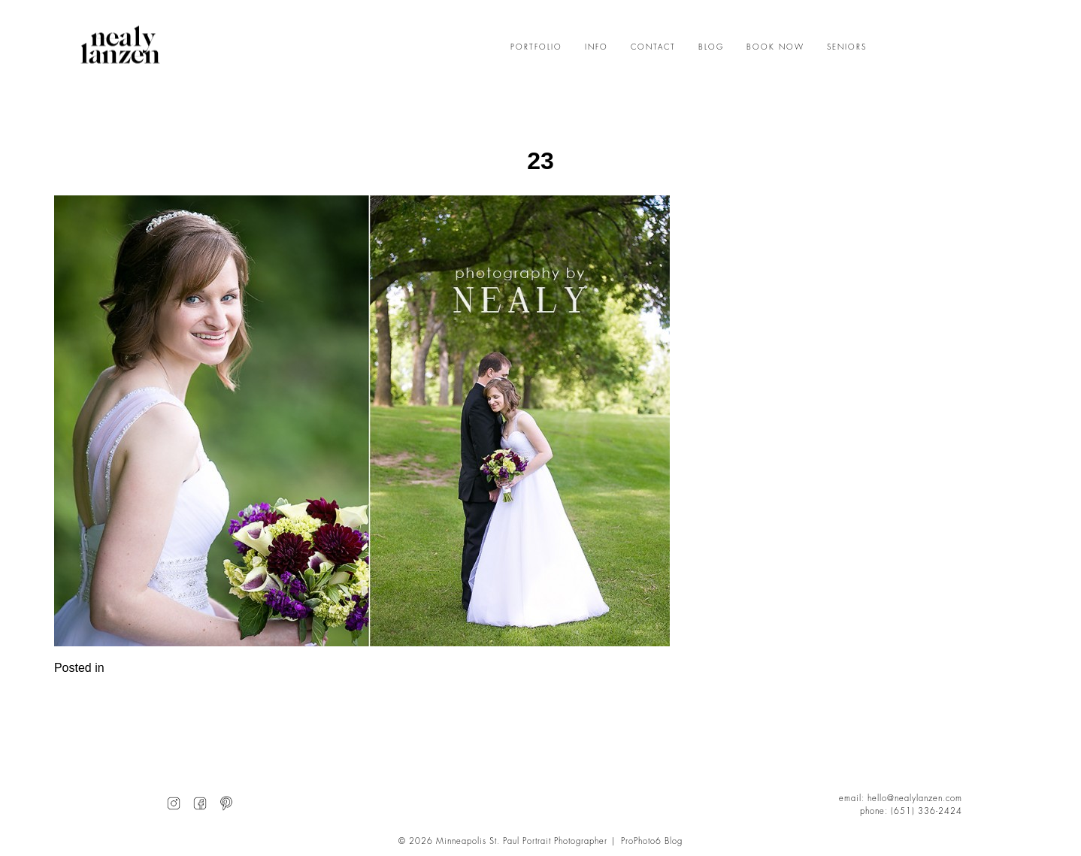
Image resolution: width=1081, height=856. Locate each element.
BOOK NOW (775, 47)
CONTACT (653, 47)
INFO (596, 47)
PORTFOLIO (536, 47)
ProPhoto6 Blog (652, 841)
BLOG (711, 47)
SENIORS (847, 47)
